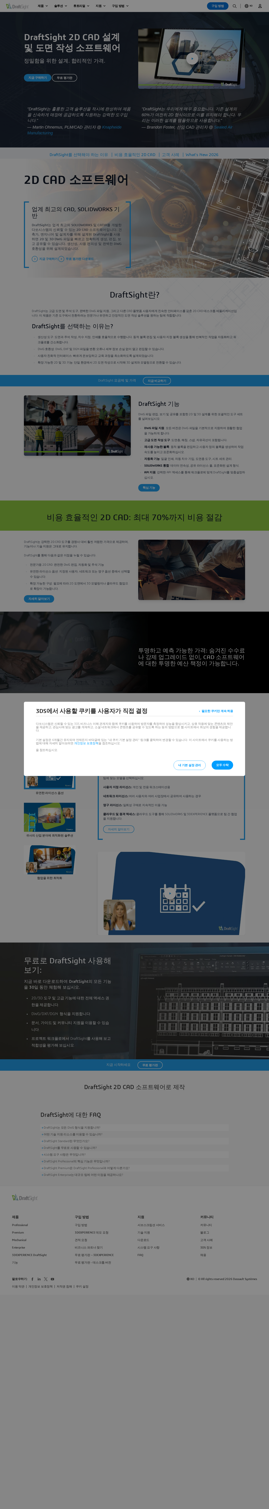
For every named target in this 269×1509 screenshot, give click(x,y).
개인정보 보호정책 (86, 743)
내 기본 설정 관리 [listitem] (189, 765)
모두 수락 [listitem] (222, 765)
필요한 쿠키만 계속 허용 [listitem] (217, 711)
